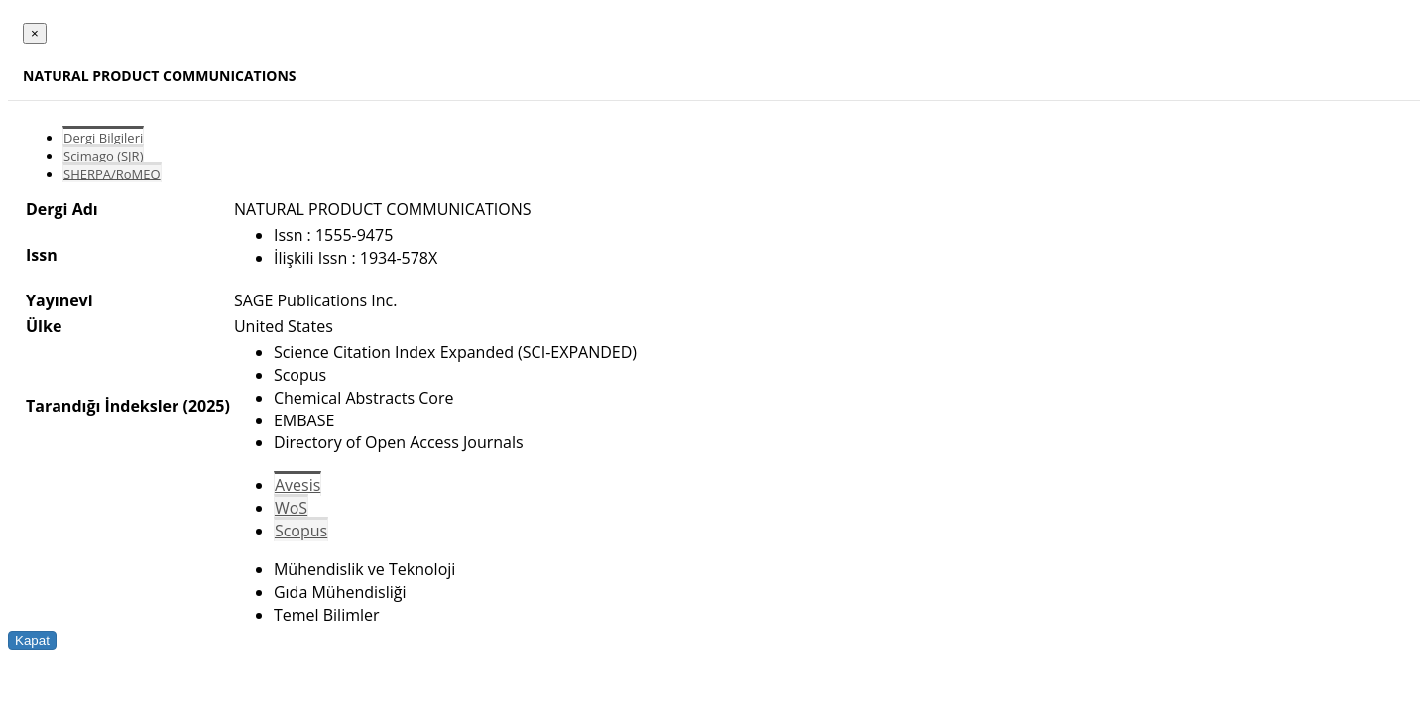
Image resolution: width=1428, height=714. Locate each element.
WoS (291, 508)
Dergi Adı (62, 209)
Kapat (32, 640)
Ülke (43, 326)
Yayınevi (59, 300)
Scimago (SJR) (103, 156)
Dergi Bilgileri (103, 138)
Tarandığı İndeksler (102, 405)
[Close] (35, 33)
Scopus (301, 530)
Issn (42, 255)
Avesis (297, 485)
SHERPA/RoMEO (112, 173)
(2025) (205, 405)
